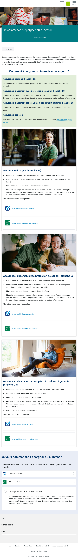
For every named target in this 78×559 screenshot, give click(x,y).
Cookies (17, 546)
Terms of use (28, 546)
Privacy (8, 546)
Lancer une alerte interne (39, 551)
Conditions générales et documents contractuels (52, 546)
